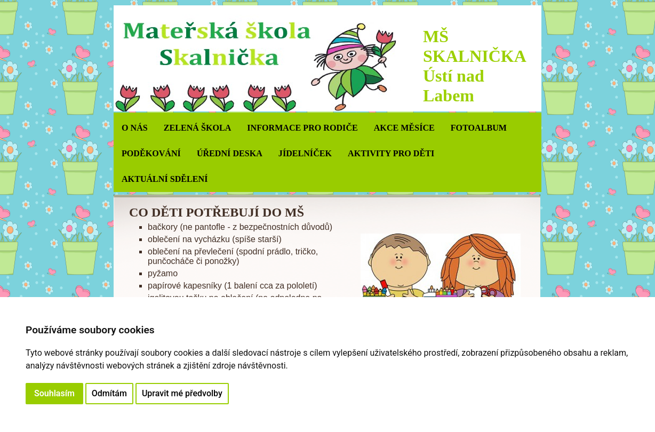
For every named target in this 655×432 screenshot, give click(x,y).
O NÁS (135, 127)
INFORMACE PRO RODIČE (302, 127)
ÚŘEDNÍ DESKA (229, 153)
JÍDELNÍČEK (305, 153)
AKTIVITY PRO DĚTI (391, 153)
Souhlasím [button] (54, 393)
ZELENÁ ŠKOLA (197, 127)
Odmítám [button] (109, 393)
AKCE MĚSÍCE (404, 127)
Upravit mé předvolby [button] (182, 393)
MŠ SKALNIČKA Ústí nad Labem (474, 66)
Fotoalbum (479, 127)
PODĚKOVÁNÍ (151, 153)
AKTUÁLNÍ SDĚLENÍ (164, 178)
